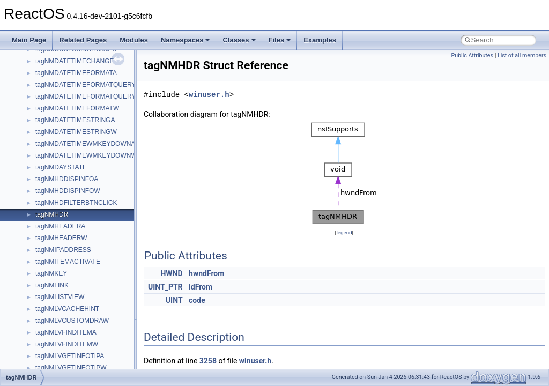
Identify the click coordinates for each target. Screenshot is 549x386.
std (39, 364)
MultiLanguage (56, 222)
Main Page (29, 40)
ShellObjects (53, 352)
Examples (319, 40)
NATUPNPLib (54, 234)
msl (40, 175)
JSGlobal (48, 92)
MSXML (46, 199)
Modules (134, 40)
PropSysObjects (58, 258)
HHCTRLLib (52, 57)
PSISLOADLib (55, 269)
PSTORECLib (55, 281)
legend (344, 232)
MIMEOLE (50, 116)
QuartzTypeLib (56, 293)
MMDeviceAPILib (60, 128)
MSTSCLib (50, 187)
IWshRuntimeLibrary (64, 81)
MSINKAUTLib (56, 163)
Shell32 (46, 340)
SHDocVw (50, 328)
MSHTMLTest (54, 151)
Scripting (48, 317)
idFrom (200, 287)
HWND (171, 273)
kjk (39, 104)
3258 (208, 361)
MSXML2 (48, 210)
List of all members (522, 55)
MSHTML (49, 140)
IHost (42, 69)
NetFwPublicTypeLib (64, 246)
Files (280, 40)
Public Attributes (472, 55)
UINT (174, 300)
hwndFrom (206, 273)
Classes (238, 40)
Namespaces (185, 40)
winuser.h (209, 95)
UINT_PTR (165, 287)
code (197, 300)
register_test (53, 305)
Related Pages (83, 40)
